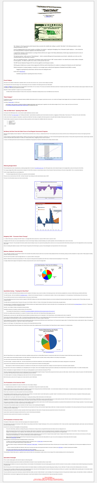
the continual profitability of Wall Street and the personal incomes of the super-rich (40, 311)
